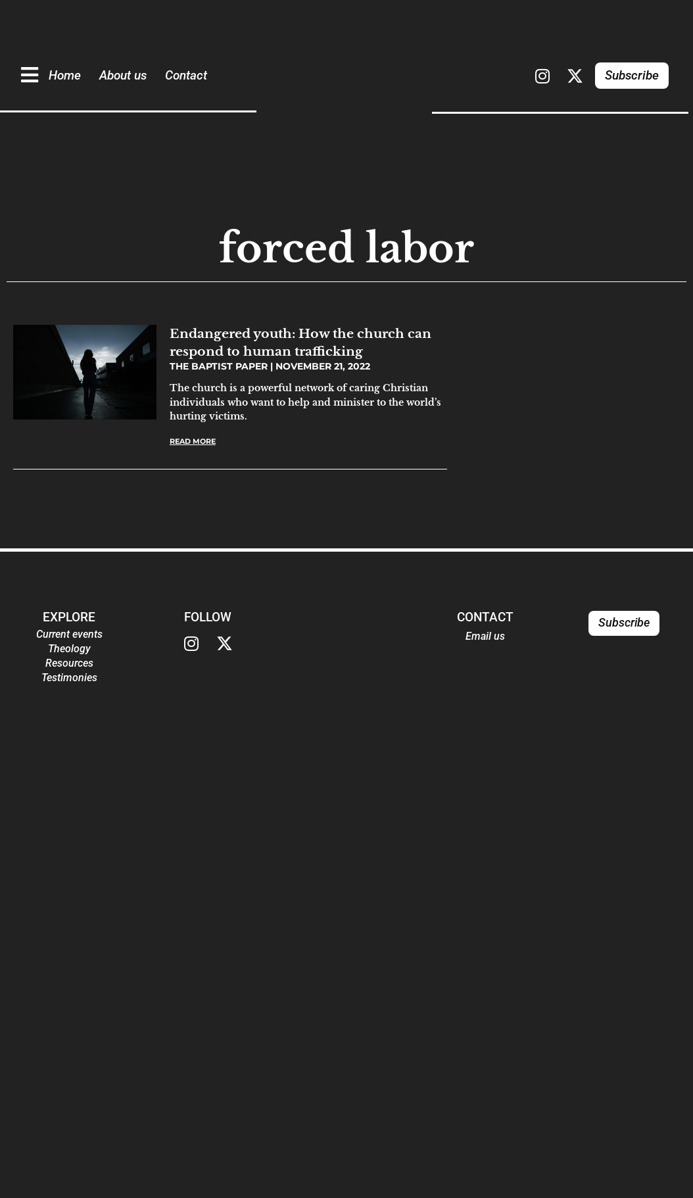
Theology (69, 648)
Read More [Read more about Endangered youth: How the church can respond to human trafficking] (193, 441)
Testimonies (69, 677)
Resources (69, 663)
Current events (69, 634)
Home (65, 75)
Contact (186, 75)
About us (123, 75)
